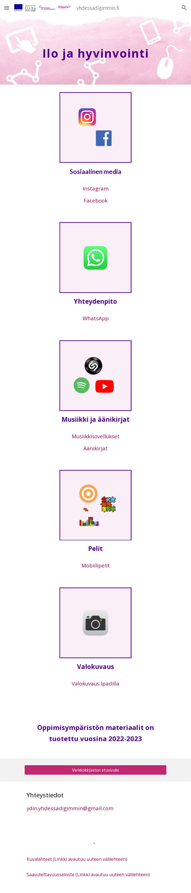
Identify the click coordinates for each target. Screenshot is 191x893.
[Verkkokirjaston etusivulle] (95, 770)
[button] (6, 7)
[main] (95, 50)
